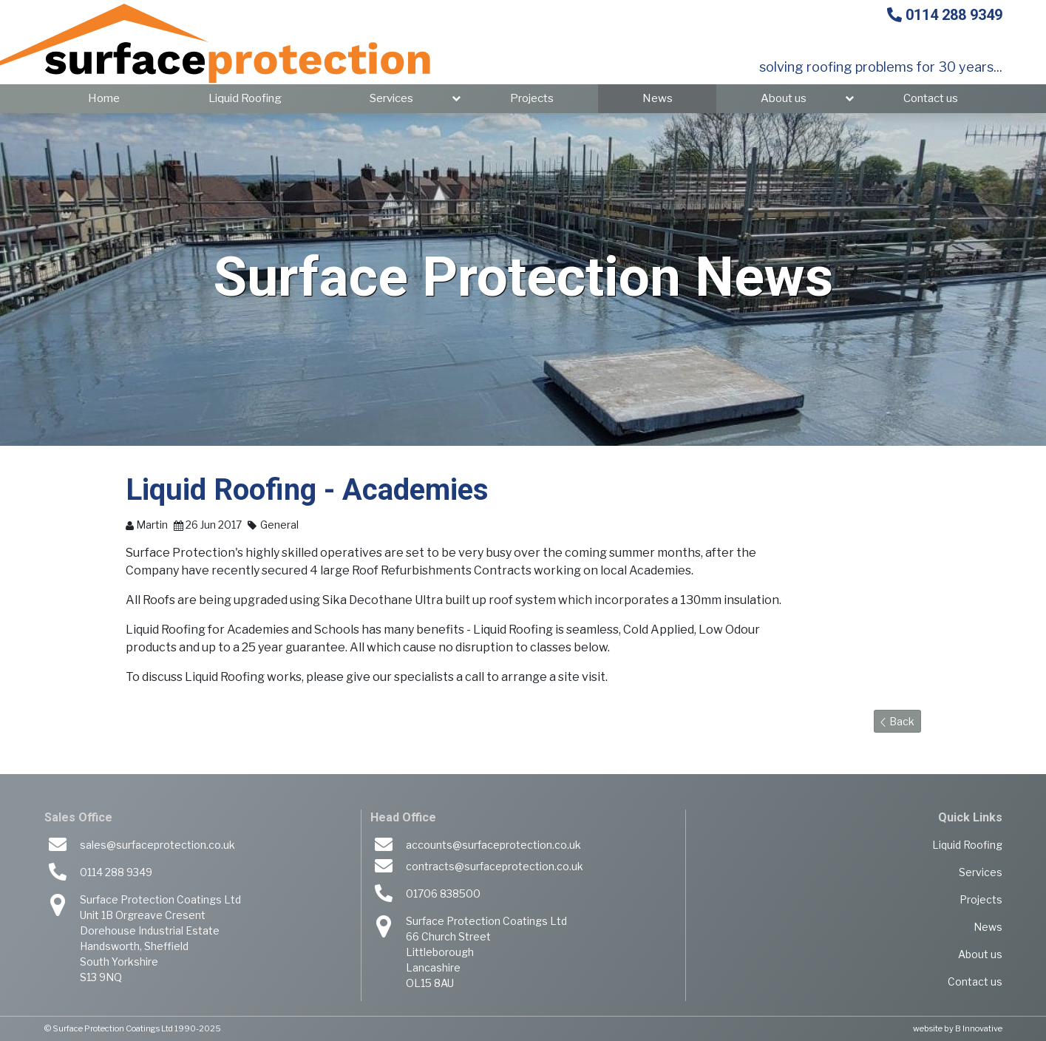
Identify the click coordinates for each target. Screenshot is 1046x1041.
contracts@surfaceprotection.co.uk (494, 866)
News (657, 98)
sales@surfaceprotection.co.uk (157, 844)
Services (391, 98)
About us (783, 98)
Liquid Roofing (245, 98)
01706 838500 (443, 893)
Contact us (930, 98)
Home (104, 98)
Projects (532, 98)
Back (897, 721)
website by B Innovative (957, 1028)
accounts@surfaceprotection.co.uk (493, 844)
